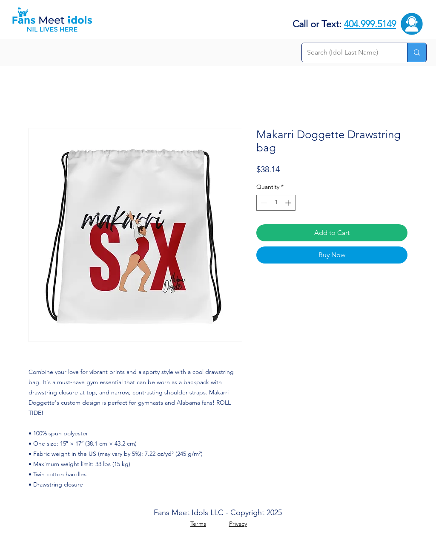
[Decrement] (263, 202)
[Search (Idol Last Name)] (348, 52)
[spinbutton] (276, 202)
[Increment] (289, 202)
